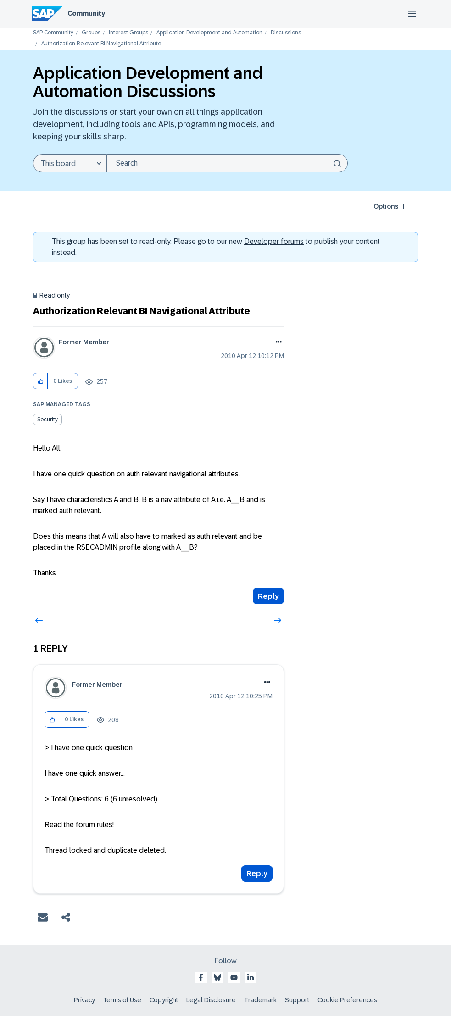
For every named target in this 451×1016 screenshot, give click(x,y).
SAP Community (53, 33)
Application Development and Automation (209, 33)
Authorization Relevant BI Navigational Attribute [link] (101, 44)
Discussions (286, 33)
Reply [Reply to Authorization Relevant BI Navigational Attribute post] (268, 596)
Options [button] (385, 206)
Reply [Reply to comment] (256, 874)
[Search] (227, 163)
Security (47, 419)
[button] (40, 381)
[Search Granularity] (69, 163)
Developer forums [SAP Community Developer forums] (274, 241)
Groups (91, 33)
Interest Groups (128, 33)
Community (86, 13)
